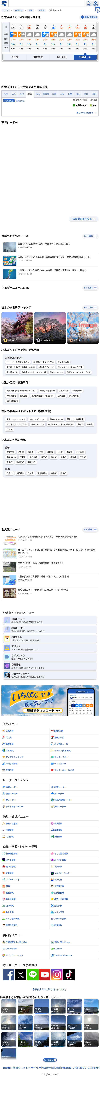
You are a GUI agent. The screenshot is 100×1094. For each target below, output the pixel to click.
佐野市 (40, 499)
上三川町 (33, 504)
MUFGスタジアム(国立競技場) (60, 471)
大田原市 (20, 520)
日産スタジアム (37, 471)
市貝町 (63, 504)
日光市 (9, 520)
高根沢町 (20, 509)
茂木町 (54, 504)
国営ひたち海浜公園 (75, 466)
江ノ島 (9, 476)
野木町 (9, 509)
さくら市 (80, 499)
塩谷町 (54, 520)
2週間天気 (18, 10)
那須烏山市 (11, 504)
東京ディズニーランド (16, 466)
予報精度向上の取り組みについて (49, 1036)
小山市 (60, 499)
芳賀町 (73, 504)
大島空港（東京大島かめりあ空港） (21, 438)
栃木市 (30, 499)
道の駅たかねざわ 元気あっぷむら (21, 414)
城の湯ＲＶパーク (46, 414)
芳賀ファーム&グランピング (78, 419)
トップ (6, 10)
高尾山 (90, 471)
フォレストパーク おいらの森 (70, 414)
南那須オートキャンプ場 (43, 409)
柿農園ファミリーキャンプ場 (34, 419)
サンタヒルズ (63, 409)
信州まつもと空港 (47, 438)
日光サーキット (56, 419)
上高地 (80, 471)
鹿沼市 (50, 499)
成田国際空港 (12, 448)
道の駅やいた (12, 419)
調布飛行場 (74, 443)
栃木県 (41, 10)
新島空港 (23, 443)
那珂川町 (31, 509)
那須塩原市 (42, 520)
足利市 (21, 499)
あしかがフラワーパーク (17, 471)
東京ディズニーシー (37, 466)
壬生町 (83, 504)
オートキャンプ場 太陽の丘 (18, 409)
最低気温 (20, 101)
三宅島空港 (77, 438)
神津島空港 (11, 443)
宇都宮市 (10, 499)
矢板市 (30, 520)
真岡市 (69, 499)
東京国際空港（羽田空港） (43, 443)
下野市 (23, 504)
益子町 (44, 504)
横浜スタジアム (56, 466)
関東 (30, 10)
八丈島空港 (63, 438)
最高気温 (9, 101)
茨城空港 (61, 443)
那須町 (63, 520)
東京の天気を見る (86, 159)
